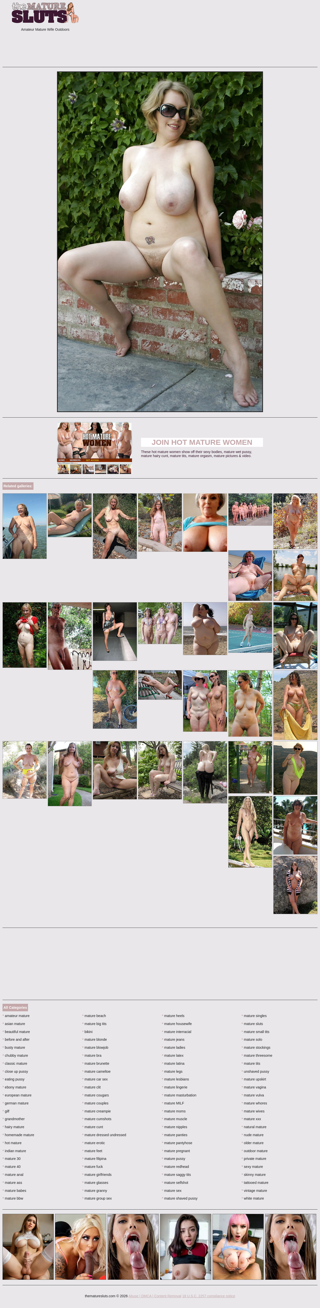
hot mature (12, 1143)
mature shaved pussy (180, 1198)
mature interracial (177, 1032)
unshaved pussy (255, 1071)
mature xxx (251, 1119)
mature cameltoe (96, 1071)
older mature (253, 1143)
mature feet (92, 1151)
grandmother (13, 1119)
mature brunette (95, 1063)
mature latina (173, 1063)
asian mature (13, 1024)
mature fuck (92, 1167)
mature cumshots (97, 1119)
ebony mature (14, 1087)
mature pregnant (176, 1151)
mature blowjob (95, 1047)
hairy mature (13, 1127)
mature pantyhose (177, 1143)
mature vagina (254, 1087)
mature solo (252, 1040)
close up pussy (15, 1071)
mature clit (91, 1087)
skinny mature (254, 1175)
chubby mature (15, 1055)
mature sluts (252, 1024)
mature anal (12, 1175)
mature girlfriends (97, 1175)
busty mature (13, 1047)
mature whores (254, 1103)
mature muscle (174, 1119)
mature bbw (12, 1198)
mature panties (175, 1135)
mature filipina (94, 1159)
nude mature (253, 1135)
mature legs (172, 1071)
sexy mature (252, 1167)
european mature (17, 1095)
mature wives (253, 1111)
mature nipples (174, 1127)
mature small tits (255, 1032)
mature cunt (92, 1127)
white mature (253, 1198)
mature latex (173, 1055)
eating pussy (13, 1079)
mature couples (95, 1103)
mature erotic (93, 1143)
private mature (254, 1159)
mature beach (94, 1016)
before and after (16, 1040)
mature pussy (173, 1159)
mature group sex (97, 1198)
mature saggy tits (176, 1175)
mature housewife (177, 1024)
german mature (15, 1103)
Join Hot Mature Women (202, 442)
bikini (87, 1032)
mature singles (254, 1016)
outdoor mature (255, 1151)
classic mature (14, 1063)
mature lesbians (175, 1079)
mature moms (174, 1111)
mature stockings (256, 1047)
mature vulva (253, 1095)
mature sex (172, 1191)
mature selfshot (175, 1183)
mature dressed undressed (104, 1135)
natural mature (254, 1127)
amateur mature (16, 1016)
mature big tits (94, 1024)
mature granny (94, 1191)
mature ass (12, 1183)
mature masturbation (179, 1095)
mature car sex (95, 1079)
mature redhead (175, 1167)
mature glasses (95, 1183)
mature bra (92, 1055)
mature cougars (95, 1095)
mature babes (14, 1191)
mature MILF (173, 1103)
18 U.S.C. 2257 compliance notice (208, 1296)
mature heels (173, 1016)
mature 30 (11, 1159)
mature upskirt (254, 1079)
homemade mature (18, 1135)
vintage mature (254, 1191)
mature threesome (257, 1055)
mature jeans (173, 1040)
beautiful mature (16, 1032)
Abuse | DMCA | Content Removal (154, 1296)
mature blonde (94, 1040)
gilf (5, 1111)
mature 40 (11, 1167)
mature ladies (173, 1047)
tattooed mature (255, 1183)
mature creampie (96, 1111)
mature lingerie (175, 1087)
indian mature (14, 1151)
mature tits (251, 1063)
